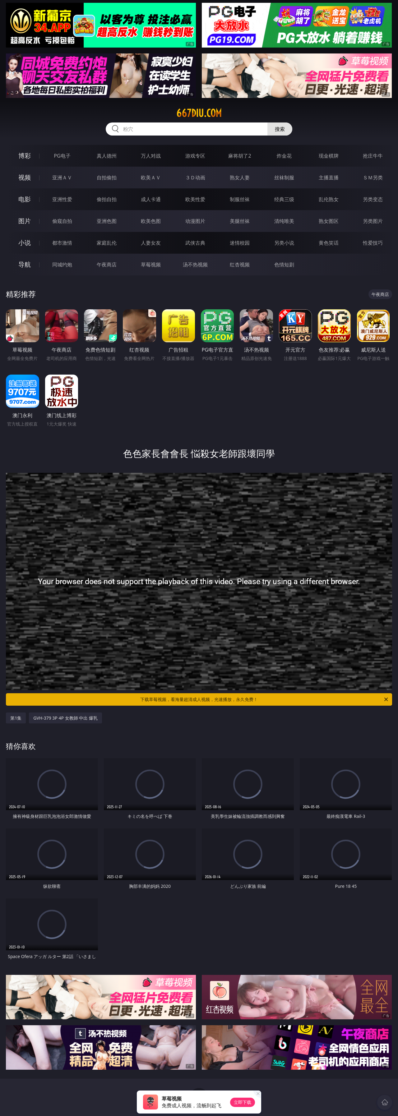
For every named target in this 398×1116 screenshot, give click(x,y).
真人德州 (107, 155)
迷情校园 (240, 242)
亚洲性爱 (62, 199)
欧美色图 (151, 221)
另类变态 (373, 199)
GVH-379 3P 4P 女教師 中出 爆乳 (65, 718)
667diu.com (199, 113)
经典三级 (284, 199)
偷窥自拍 (62, 221)
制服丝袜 (240, 199)
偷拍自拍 (107, 199)
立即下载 (242, 1102)
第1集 (15, 718)
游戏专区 (195, 155)
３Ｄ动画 (195, 177)
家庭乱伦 (107, 242)
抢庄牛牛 (373, 155)
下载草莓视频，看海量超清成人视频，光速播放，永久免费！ (264, 699)
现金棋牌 (329, 155)
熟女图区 (329, 221)
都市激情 (62, 242)
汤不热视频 (195, 264)
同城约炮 (62, 264)
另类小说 (284, 242)
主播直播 (329, 177)
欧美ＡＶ (151, 177)
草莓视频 (151, 264)
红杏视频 (240, 264)
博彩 (24, 155)
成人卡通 (151, 199)
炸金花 (284, 155)
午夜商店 (107, 264)
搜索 (280, 129)
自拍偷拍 (107, 177)
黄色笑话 (329, 242)
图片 (24, 221)
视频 (24, 177)
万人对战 (151, 155)
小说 (24, 242)
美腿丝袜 (240, 221)
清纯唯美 (284, 221)
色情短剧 (284, 264)
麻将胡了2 (239, 155)
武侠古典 (195, 242)
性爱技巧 (373, 242)
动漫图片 (195, 221)
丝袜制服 (284, 177)
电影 (24, 199)
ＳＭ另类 (373, 177)
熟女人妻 (240, 177)
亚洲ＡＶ (62, 177)
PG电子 (62, 155)
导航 (24, 264)
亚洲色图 (107, 221)
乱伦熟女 (329, 199)
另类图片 (373, 221)
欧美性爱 (195, 199)
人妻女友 (151, 242)
